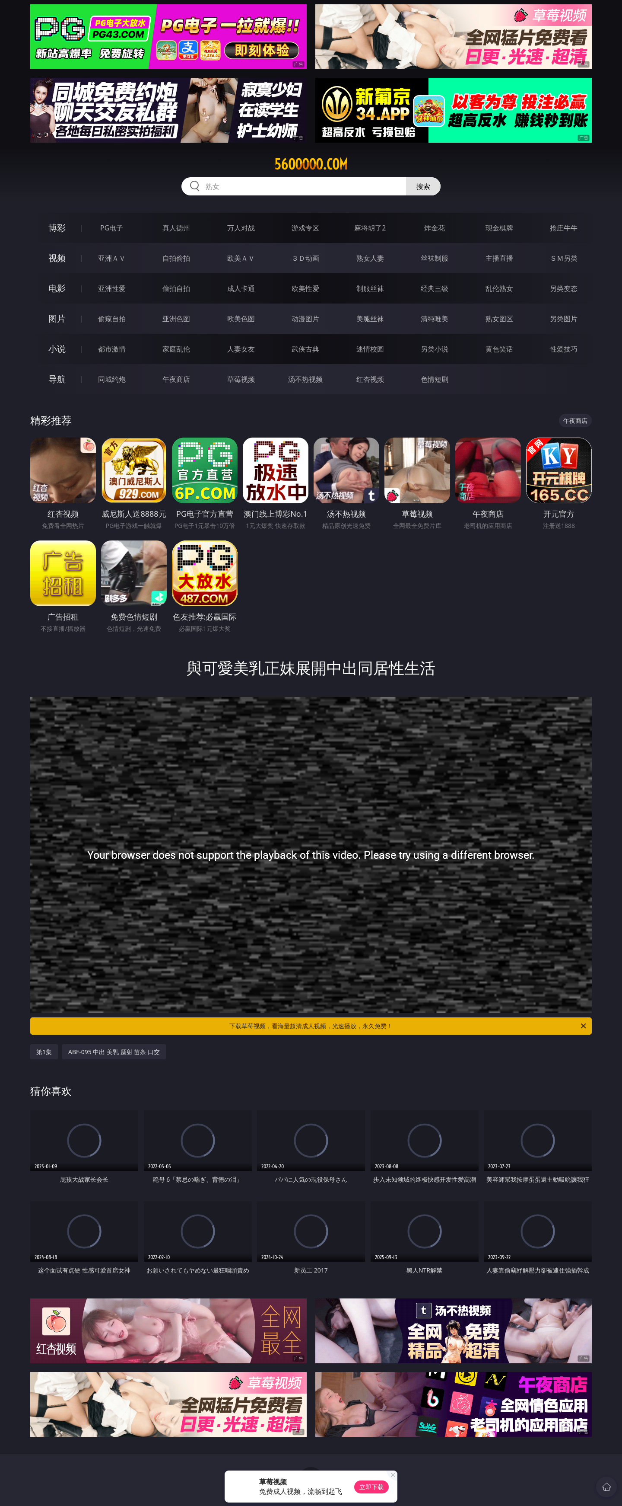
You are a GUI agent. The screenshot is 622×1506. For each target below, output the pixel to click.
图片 (57, 318)
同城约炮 (112, 379)
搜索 (423, 186)
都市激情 (112, 349)
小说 (57, 349)
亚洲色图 (176, 318)
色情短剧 (434, 379)
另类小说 (434, 349)
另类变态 (564, 288)
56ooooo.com (311, 164)
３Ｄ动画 (305, 258)
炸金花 (434, 228)
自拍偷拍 (176, 258)
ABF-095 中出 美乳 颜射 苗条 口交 (114, 1052)
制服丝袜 (370, 288)
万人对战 (241, 228)
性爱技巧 (564, 349)
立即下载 (371, 1487)
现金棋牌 (499, 228)
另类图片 (564, 318)
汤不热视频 (305, 379)
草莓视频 (241, 379)
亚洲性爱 (112, 288)
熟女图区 (499, 318)
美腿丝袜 (370, 318)
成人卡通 (241, 288)
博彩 (57, 227)
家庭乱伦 (176, 349)
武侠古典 (305, 349)
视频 (57, 258)
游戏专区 (305, 228)
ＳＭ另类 (564, 258)
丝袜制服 (434, 258)
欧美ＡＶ (241, 258)
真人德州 (176, 228)
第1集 (44, 1052)
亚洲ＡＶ (112, 258)
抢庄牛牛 (564, 228)
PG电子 (111, 228)
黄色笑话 (499, 349)
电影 (57, 288)
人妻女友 (241, 349)
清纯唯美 (434, 318)
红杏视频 (370, 379)
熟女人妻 (370, 258)
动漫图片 (305, 318)
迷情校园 (370, 349)
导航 (57, 379)
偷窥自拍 (112, 318)
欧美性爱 (305, 288)
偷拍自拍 (176, 288)
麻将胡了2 (370, 228)
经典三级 (434, 288)
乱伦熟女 (499, 288)
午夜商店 (176, 379)
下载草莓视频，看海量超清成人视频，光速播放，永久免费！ (408, 1026)
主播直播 (499, 258)
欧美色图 (241, 318)
